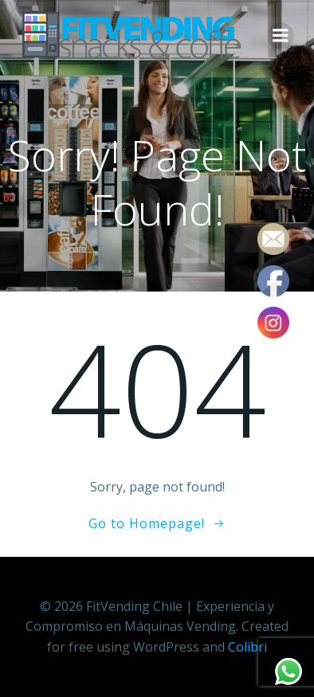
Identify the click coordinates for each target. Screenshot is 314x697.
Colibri (247, 647)
